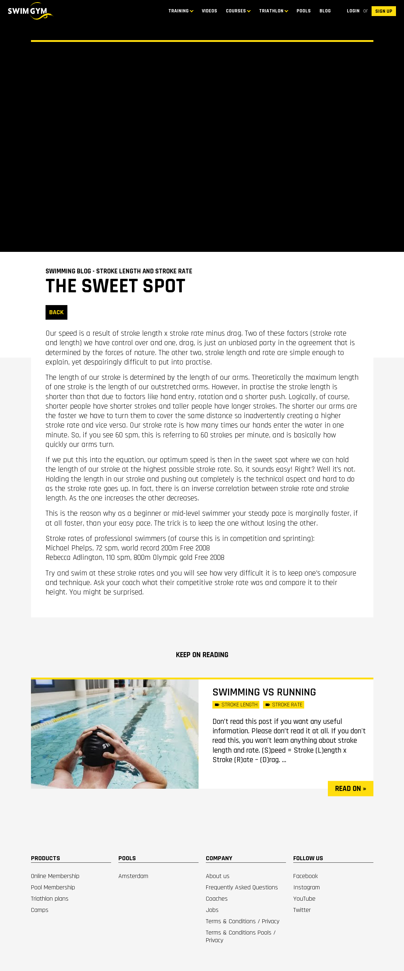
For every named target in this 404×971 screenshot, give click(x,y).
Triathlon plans (49, 898)
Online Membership (55, 876)
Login (353, 11)
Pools (304, 11)
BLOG (325, 11)
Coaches (217, 898)
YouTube (304, 898)
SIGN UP (383, 11)
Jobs (212, 910)
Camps (39, 910)
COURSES (236, 11)
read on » (350, 788)
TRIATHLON (271, 11)
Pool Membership (53, 887)
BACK (56, 312)
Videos (209, 11)
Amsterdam (133, 876)
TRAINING (178, 11)
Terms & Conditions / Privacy (242, 921)
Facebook (305, 876)
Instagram (306, 887)
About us (218, 876)
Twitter (302, 910)
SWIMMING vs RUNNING (264, 692)
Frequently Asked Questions (242, 887)
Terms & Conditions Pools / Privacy (241, 936)
